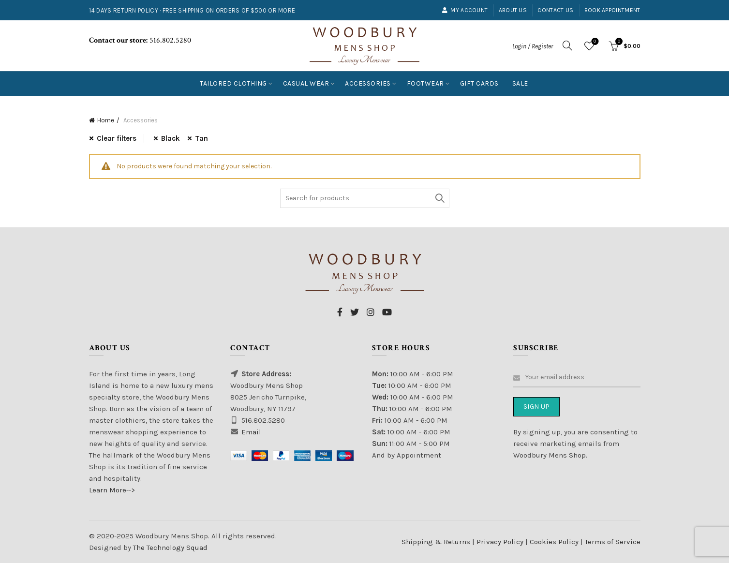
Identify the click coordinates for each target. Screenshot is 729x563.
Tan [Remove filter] (201, 138)
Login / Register (532, 46)
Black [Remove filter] (170, 138)
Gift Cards (479, 83)
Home (105, 120)
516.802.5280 (169, 40)
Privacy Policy (500, 541)
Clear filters (116, 138)
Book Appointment (612, 10)
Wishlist (593, 42)
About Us (513, 10)
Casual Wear (306, 83)
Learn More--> (112, 490)
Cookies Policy (555, 541)
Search (439, 198)
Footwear (425, 83)
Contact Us (555, 10)
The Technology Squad (169, 547)
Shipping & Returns (436, 541)
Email (251, 432)
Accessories (368, 83)
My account (465, 10)
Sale (520, 83)
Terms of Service (612, 541)
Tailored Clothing (233, 83)
